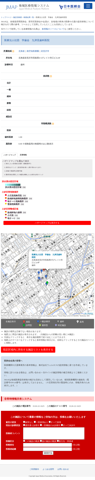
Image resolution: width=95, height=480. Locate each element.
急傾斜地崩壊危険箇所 (17, 198)
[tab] (10, 155)
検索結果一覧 (29, 17)
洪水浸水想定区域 (13, 187)
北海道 (22, 51)
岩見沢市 (45, 51)
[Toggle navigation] (88, 6)
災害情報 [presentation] (23, 155)
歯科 (60, 321)
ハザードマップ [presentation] (10, 155)
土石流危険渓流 (14, 195)
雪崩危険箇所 (13, 204)
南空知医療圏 (33, 51)
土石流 (10, 215)
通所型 (43, 325)
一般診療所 (43, 321)
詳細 (24, 187)
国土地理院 (88, 314)
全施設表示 (11, 321)
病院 (26, 322)
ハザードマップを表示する (47, 223)
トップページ (6, 17)
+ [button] (90, 303)
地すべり (11, 218)
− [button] (90, 308)
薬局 (80, 322)
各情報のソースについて (53, 29)
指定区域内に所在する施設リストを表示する (28, 349)
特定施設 (60, 325)
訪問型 (27, 325)
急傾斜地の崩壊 (14, 212)
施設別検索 (17, 17)
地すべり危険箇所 (15, 201)
